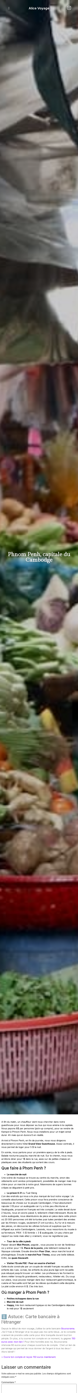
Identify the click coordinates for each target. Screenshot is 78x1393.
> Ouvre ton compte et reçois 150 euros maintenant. (28, 1357)
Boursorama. (68, 1328)
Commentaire (8, 1382)
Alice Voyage (39, 8)
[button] (8, 8)
